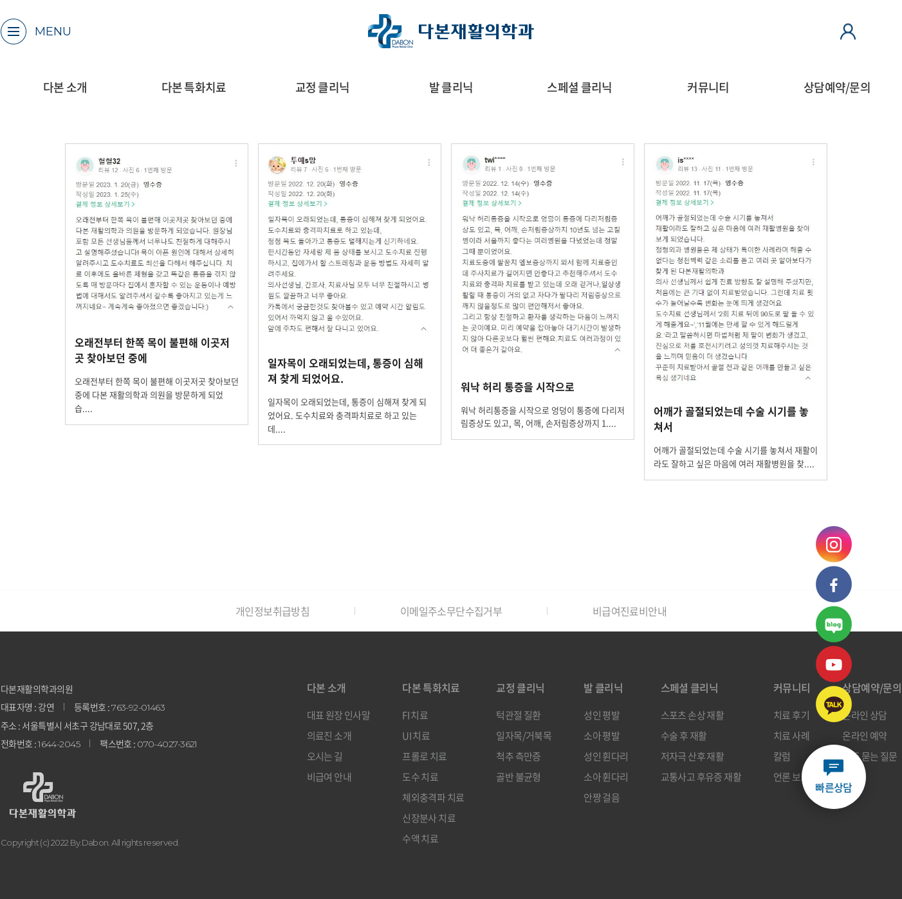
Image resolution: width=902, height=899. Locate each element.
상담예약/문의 (837, 87)
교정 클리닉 (322, 87)
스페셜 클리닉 (579, 87)
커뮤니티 (708, 87)
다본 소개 (65, 87)
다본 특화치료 (193, 87)
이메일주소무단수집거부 (451, 611)
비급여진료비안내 (630, 611)
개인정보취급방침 (272, 611)
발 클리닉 (451, 87)
